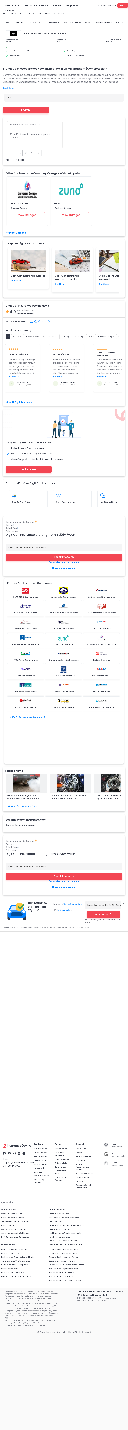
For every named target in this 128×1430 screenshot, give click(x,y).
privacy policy (64, 872)
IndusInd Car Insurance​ (68, 924)
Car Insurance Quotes (28, 908)
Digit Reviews (23, 402)
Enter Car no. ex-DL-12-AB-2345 (104, 867)
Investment (39, 964)
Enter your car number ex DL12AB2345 (27, 547)
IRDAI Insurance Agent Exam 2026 (63, 1065)
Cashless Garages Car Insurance (85, 916)
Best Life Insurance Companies (14, 1061)
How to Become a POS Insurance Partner (66, 1061)
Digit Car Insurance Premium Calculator (67, 277)
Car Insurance (9, 908)
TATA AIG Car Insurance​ (84, 920)
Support (72, 5)
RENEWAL (119, 22)
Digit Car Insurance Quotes (28, 276)
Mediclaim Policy (56, 1018)
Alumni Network (82, 974)
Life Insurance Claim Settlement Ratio (17, 1053)
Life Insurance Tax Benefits (12, 1069)
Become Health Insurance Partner (63, 1053)
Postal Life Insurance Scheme (14, 1045)
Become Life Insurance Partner (62, 1057)
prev (9, 153)
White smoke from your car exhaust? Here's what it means (23, 759)
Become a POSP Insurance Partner (63, 1045)
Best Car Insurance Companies (15, 1033)
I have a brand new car (64, 569)
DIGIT (8, 22)
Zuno (57, 203)
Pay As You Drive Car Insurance (53, 916)
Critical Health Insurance (59, 1025)
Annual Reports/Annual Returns (83, 963)
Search (25, 110)
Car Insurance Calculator (12, 1014)
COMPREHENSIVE (36, 22)
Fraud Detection (62, 955)
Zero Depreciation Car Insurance (109, 912)
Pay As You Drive (21, 502)
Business (38, 968)
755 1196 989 (14, 962)
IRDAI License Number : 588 (92, 1091)
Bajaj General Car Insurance (15, 924)
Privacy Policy (61, 945)
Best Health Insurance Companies (64, 1014)
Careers (79, 977)
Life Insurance (40, 957)
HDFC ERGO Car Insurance (110, 920)
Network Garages (16, 232)
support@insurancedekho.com (18, 958)
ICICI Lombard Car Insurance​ (57, 920)
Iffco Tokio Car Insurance (43, 924)
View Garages (27, 215)
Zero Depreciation (66, 502)
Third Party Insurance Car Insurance (19, 916)
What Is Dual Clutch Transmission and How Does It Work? (68, 759)
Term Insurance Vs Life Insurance (15, 1057)
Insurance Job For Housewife (61, 1069)
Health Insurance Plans (59, 1010)
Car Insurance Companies (32, 717)
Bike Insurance (40, 949)
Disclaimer (80, 957)
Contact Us (81, 945)
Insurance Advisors (36, 5)
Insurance (12, 5)
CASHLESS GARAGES (103, 22)
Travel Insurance (41, 972)
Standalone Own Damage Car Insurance (21, 920)
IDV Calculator (7, 1022)
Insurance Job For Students (61, 1073)
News (9, 10)
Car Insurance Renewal (52, 908)
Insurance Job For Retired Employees (65, 1076)
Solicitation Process (84, 970)
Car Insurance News (28, 768)
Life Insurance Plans (9, 1065)
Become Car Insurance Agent (20, 787)
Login (122, 5)
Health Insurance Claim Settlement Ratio (66, 1022)
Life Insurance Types (10, 1049)
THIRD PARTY (20, 22)
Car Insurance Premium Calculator (81, 908)
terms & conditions (72, 866)
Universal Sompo (20, 203)
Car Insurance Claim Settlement (17, 912)
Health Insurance (41, 953)
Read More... (8, 88)
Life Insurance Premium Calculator (16, 1073)
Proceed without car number (64, 564)
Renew (57, 5)
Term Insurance (41, 960)
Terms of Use (60, 963)
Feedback (80, 949)
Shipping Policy (61, 959)
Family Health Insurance (59, 1033)
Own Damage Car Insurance (13, 1025)
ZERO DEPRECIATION (72, 22)
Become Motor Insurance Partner (63, 1049)
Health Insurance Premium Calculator (65, 1029)
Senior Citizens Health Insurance (63, 1037)
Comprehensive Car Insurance (77, 912)
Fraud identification (84, 953)
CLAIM (87, 22)
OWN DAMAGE (54, 22)
